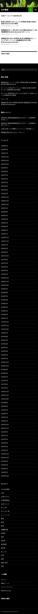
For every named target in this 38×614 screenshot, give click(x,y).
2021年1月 (4, 274)
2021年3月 (4, 270)
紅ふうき (4, 551)
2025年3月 (4, 190)
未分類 (3, 533)
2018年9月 (4, 369)
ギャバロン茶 (5, 511)
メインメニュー (35, 9)
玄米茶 (3, 540)
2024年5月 (4, 223)
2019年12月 (5, 322)
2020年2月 (4, 314)
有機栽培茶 (4, 529)
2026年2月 (4, 149)
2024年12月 (5, 197)
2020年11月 (5, 281)
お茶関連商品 (5, 500)
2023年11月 (5, 241)
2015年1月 (4, 450)
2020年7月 (4, 296)
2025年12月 (5, 157)
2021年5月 (4, 263)
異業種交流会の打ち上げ (9, 132)
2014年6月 (4, 461)
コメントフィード (6, 587)
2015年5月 (4, 439)
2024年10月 (5, 204)
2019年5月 (4, 347)
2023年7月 (4, 245)
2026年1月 (4, 153)
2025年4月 (4, 186)
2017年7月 (4, 380)
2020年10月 (5, 285)
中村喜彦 (28, 129)
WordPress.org (6, 590)
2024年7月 (4, 215)
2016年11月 (5, 395)
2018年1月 (4, 377)
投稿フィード (5, 583)
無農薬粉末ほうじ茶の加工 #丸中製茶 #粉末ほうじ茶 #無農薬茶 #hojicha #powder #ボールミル (19, 31)
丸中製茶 (4, 10)
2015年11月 (5, 428)
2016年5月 (4, 410)
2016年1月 (4, 421)
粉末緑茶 (4, 544)
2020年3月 (4, 311)
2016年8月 (4, 402)
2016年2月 (4, 417)
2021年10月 (5, 256)
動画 (2, 518)
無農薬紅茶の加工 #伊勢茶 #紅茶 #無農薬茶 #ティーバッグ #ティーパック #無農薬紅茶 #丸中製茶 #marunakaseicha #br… (18, 40)
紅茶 (2, 555)
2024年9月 (4, 208)
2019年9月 (4, 333)
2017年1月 (4, 388)
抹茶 (2, 522)
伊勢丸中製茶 (5, 54)
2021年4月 (4, 267)
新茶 (2, 526)
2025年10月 (5, 164)
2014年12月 (5, 454)
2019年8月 (4, 336)
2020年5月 (4, 303)
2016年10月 (5, 399)
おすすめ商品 (5, 489)
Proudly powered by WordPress (9, 611)
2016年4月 (4, 413)
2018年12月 (5, 362)
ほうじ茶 (4, 507)
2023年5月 (4, 248)
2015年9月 (4, 432)
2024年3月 (4, 230)
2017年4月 (4, 384)
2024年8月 (4, 212)
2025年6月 (4, 179)
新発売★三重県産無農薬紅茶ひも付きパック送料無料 (18, 118)
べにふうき (4, 99)
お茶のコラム (5, 496)
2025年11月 (5, 160)
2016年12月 (5, 391)
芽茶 (2, 566)
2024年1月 (4, 234)
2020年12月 (5, 278)
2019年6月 (4, 344)
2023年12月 (5, 237)
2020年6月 (4, 300)
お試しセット (5, 504)
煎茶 (2, 537)
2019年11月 (5, 325)
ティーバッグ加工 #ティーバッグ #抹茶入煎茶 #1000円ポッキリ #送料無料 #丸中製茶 (18, 89)
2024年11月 (5, 201)
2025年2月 (4, 193)
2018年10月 (5, 366)
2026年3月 (4, 146)
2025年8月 (4, 171)
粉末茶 (3, 548)
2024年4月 (4, 226)
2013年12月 (5, 476)
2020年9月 (4, 289)
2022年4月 (4, 252)
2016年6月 (4, 406)
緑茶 (2, 559)
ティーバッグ (5, 515)
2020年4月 (4, 307)
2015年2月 (4, 446)
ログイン (4, 579)
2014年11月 (5, 457)
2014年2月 (4, 468)
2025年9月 (4, 168)
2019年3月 (4, 355)
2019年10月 (5, 329)
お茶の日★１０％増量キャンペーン (12, 129)
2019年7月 (4, 340)
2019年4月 (4, 351)
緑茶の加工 (4, 562)
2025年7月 (4, 175)
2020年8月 (4, 292)
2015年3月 (4, 443)
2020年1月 (4, 318)
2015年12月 (5, 424)
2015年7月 (4, 435)
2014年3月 (4, 465)
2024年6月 (4, 219)
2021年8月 (4, 259)
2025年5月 (4, 182)
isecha (3, 119)
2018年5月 (4, 373)
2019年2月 (4, 358)
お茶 (2, 493)
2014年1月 (4, 472)
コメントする (14, 26)
